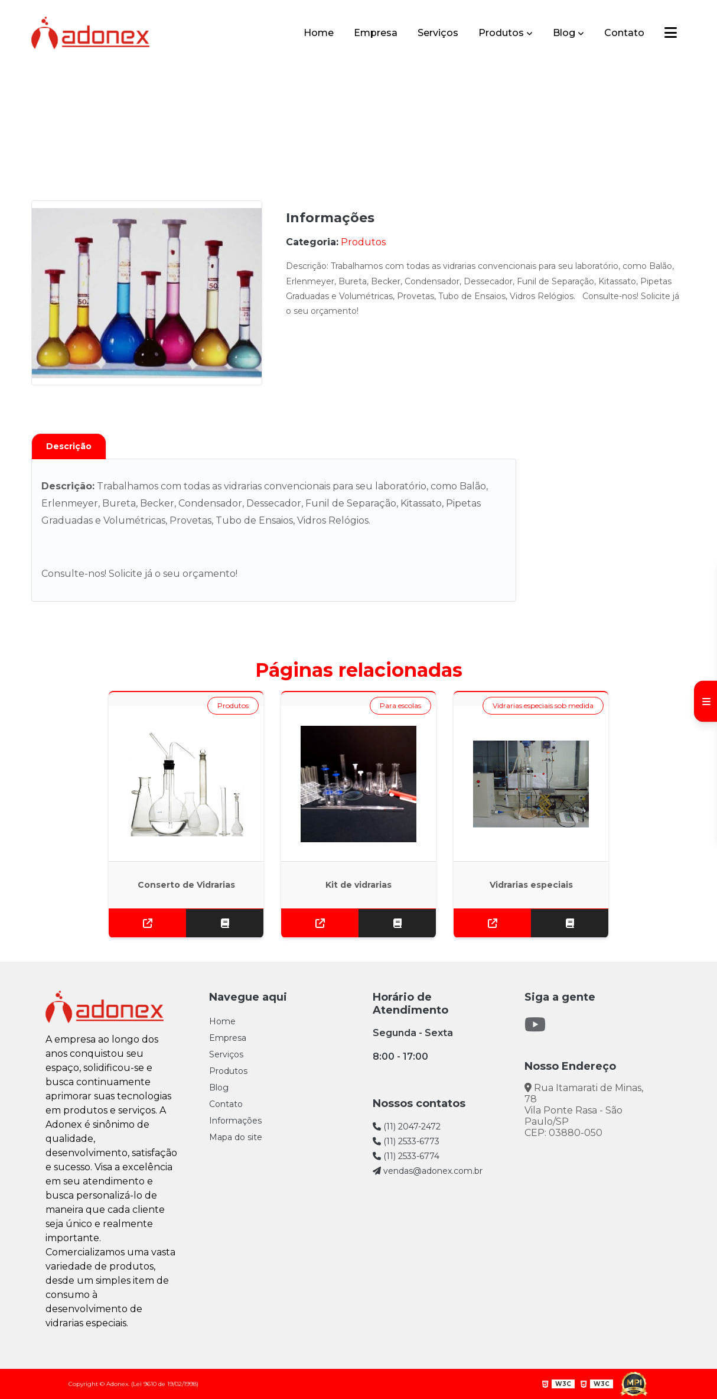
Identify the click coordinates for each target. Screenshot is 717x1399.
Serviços (438, 32)
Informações (235, 1120)
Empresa (375, 32)
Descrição (69, 446)
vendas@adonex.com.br (428, 1171)
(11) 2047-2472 (407, 1126)
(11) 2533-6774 (406, 1156)
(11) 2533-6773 (406, 1141)
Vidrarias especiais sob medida (543, 705)
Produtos (501, 32)
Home (319, 32)
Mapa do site (235, 1137)
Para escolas (400, 705)
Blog (564, 32)
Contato (624, 32)
